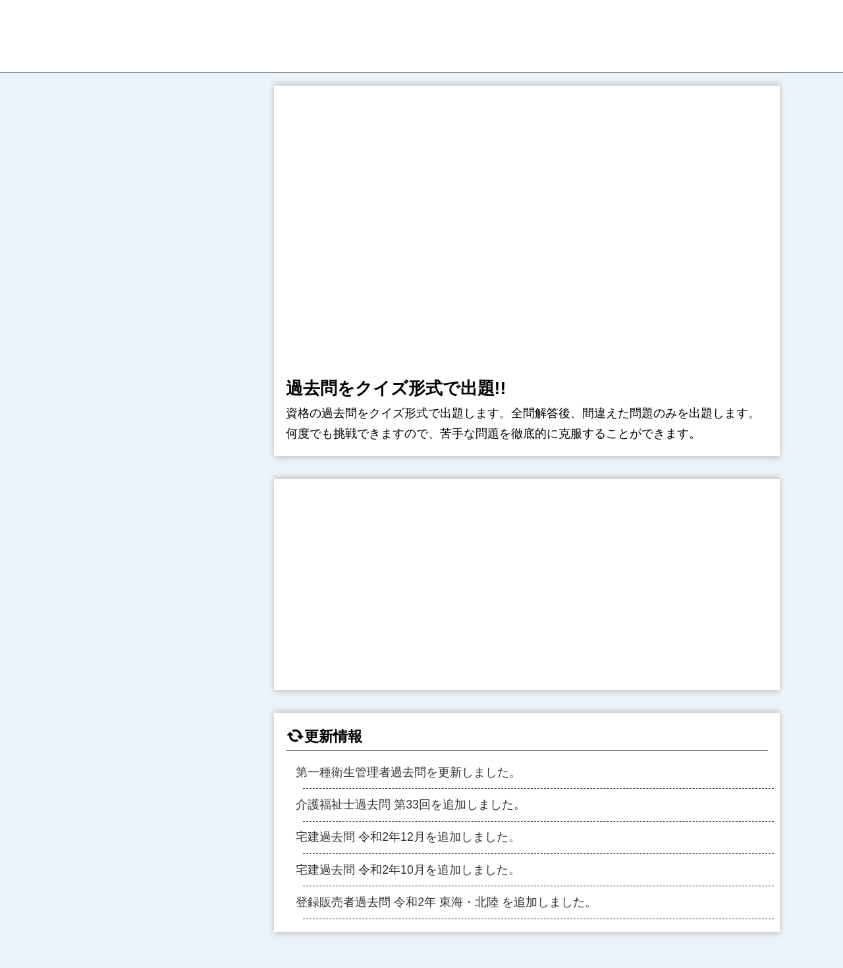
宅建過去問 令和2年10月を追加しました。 (408, 869)
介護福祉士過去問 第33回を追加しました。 (410, 804)
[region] (527, 584)
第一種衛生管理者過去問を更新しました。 (408, 772)
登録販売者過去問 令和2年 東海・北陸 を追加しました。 (446, 902)
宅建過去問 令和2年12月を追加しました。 (408, 836)
